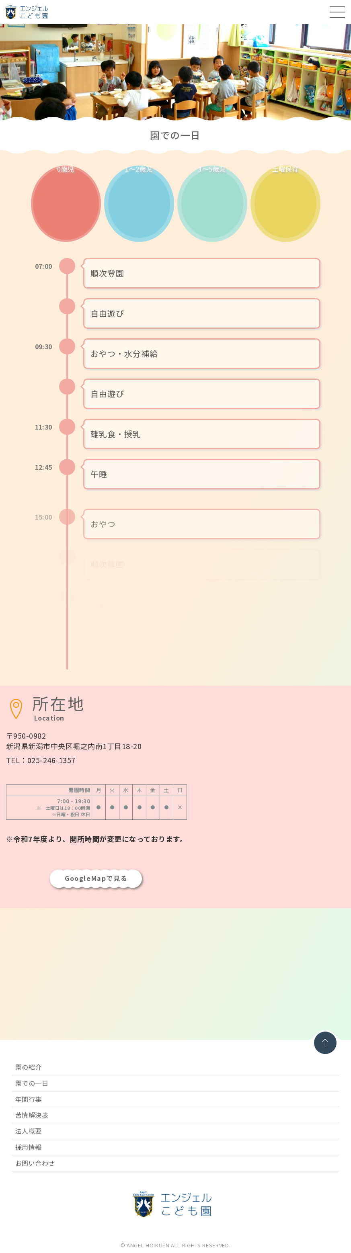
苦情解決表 (31, 1115)
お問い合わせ (35, 1163)
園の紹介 (28, 1067)
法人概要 (28, 1131)
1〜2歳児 (138, 170)
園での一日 (31, 1083)
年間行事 (28, 1099)
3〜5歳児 (212, 170)
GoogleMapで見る (96, 878)
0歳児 (65, 170)
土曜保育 (285, 170)
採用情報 (28, 1147)
